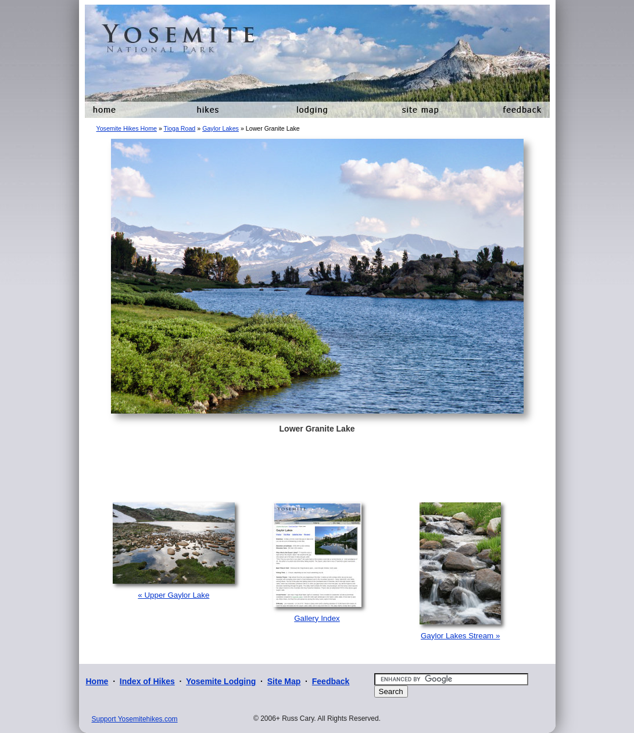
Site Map (284, 681)
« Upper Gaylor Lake (173, 595)
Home (97, 681)
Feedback (331, 681)
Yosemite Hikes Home (126, 128)
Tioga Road (180, 128)
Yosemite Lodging (221, 681)
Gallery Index (317, 618)
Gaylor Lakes (220, 128)
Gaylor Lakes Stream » (460, 635)
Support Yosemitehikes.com (135, 719)
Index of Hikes (147, 681)
